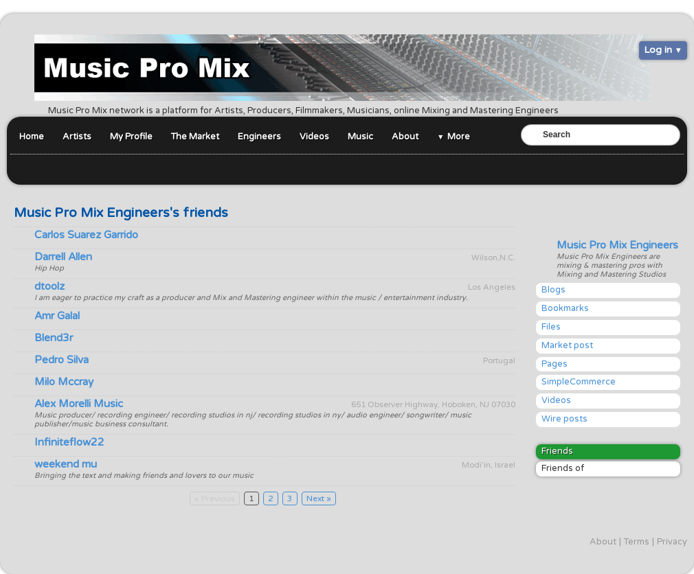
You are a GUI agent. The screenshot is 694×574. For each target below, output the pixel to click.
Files (551, 326)
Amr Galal (57, 316)
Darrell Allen (63, 257)
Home (31, 136)
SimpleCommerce (578, 381)
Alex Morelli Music (78, 404)
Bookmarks (565, 308)
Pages (554, 363)
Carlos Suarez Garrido (86, 235)
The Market (195, 136)
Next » (318, 498)
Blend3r (53, 338)
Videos (314, 136)
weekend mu (65, 464)
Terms (636, 541)
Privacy (672, 541)
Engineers (259, 136)
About (405, 136)
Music (360, 136)
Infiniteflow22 (69, 442)
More (458, 136)
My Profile (131, 136)
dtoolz (49, 286)
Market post (567, 345)
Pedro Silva (61, 360)
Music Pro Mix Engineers (617, 245)
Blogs (553, 289)
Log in (658, 50)
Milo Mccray (63, 382)
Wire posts (564, 418)
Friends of (562, 468)
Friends (557, 451)
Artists (77, 136)
